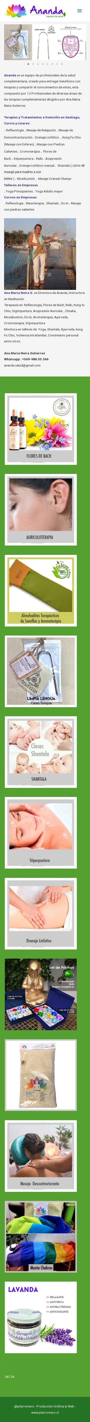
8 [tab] (62, 64)
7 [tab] (57, 64)
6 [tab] (52, 64)
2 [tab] (33, 64)
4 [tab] (42, 64)
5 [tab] (47, 64)
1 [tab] (28, 64)
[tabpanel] (45, 42)
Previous (11, 42)
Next (78, 42)
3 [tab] (38, 64)
